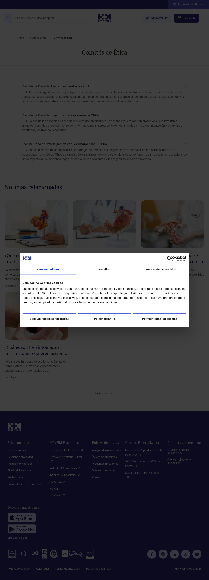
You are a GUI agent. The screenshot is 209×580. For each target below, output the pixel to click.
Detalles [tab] (104, 269)
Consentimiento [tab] (48, 269)
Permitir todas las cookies (159, 318)
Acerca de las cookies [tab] (161, 269)
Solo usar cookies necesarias (49, 318)
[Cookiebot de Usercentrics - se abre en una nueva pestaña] (169, 258)
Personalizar (104, 318)
